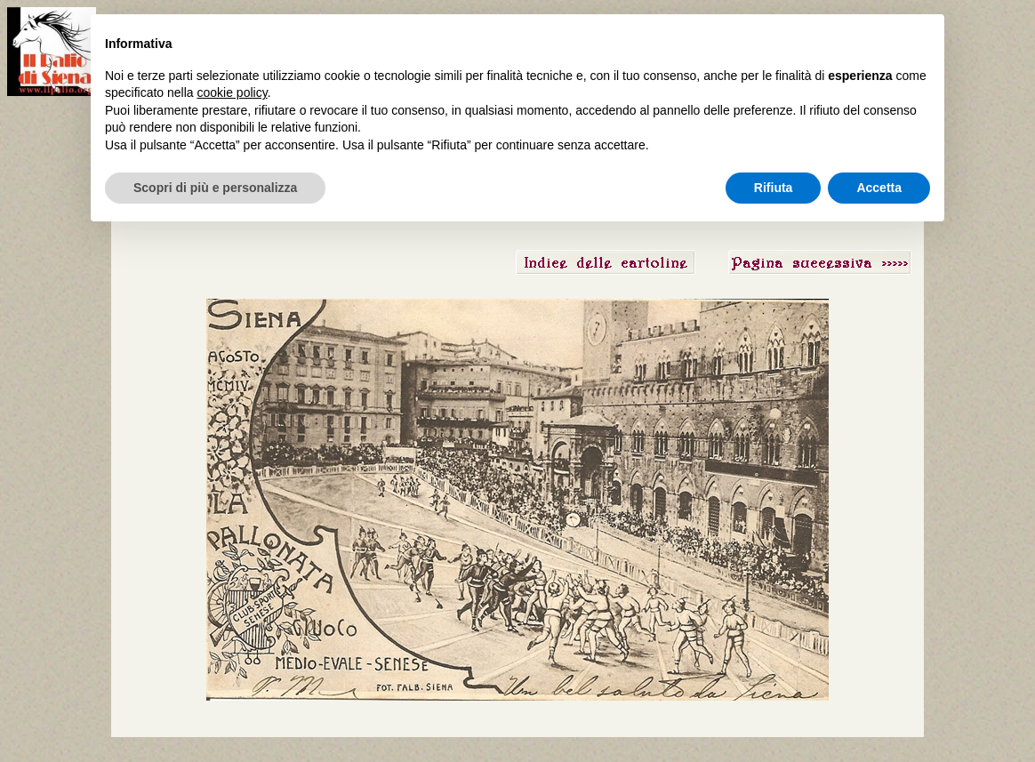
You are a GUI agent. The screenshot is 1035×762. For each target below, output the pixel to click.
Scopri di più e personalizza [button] (215, 187)
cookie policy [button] (232, 92)
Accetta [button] (879, 187)
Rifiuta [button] (773, 187)
